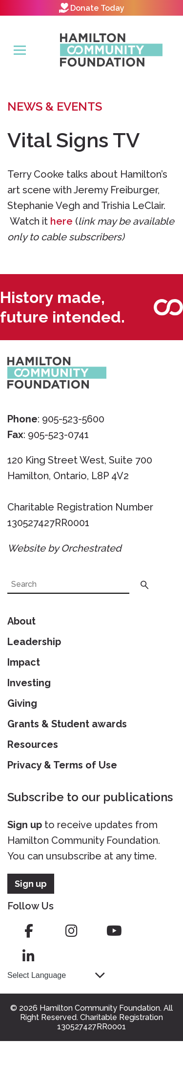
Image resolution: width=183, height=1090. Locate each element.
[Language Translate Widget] (56, 975)
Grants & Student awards (67, 724)
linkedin (29, 956)
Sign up (24, 825)
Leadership (34, 642)
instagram (71, 931)
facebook (29, 931)
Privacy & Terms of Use (62, 765)
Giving (22, 703)
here (61, 221)
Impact (23, 662)
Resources (32, 744)
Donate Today (91, 8)
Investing (29, 683)
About (21, 621)
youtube (114, 931)
